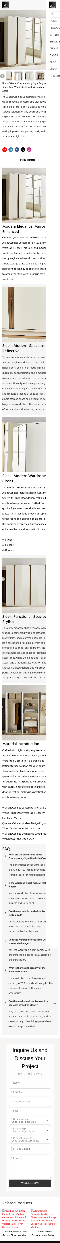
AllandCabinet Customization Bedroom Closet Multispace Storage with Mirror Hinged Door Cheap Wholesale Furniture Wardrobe (44, 1217)
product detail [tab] (27, 160)
